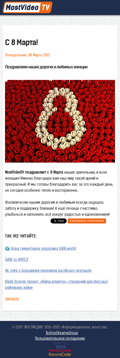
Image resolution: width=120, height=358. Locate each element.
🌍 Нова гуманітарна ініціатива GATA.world (40, 249)
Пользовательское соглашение (60, 339)
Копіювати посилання (87, 220)
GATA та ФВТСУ (16, 260)
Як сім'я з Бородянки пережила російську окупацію (48, 271)
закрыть (12, 299)
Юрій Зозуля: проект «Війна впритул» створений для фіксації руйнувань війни (56, 285)
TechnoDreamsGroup (62, 333)
